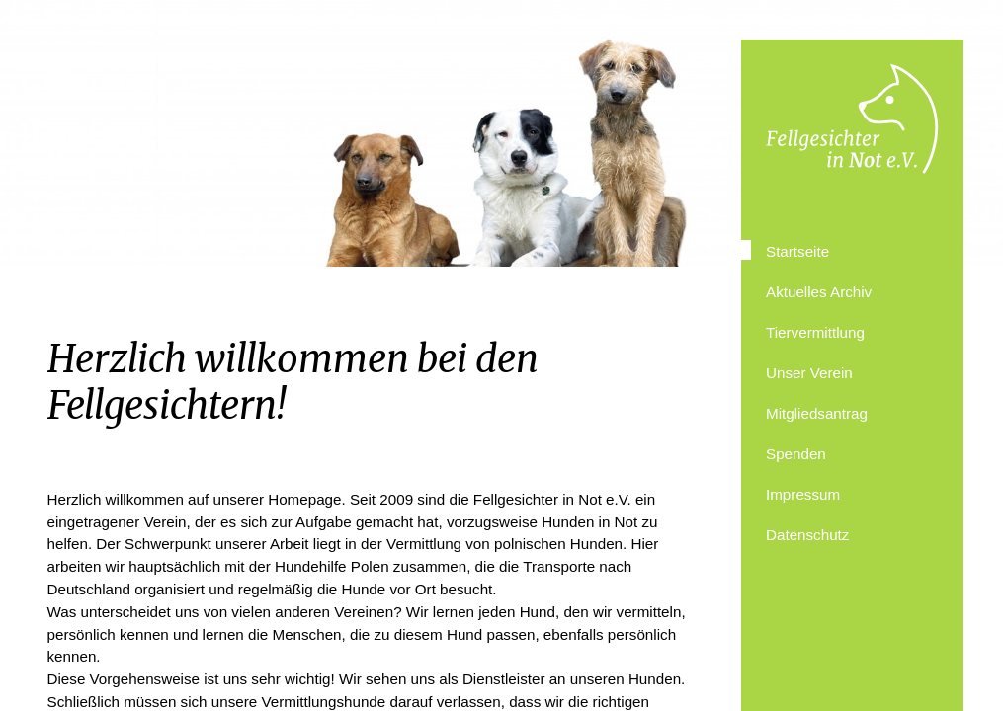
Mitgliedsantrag (817, 413)
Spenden (796, 453)
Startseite (797, 251)
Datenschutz (807, 534)
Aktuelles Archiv (819, 291)
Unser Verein (809, 372)
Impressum (803, 494)
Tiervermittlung (815, 332)
